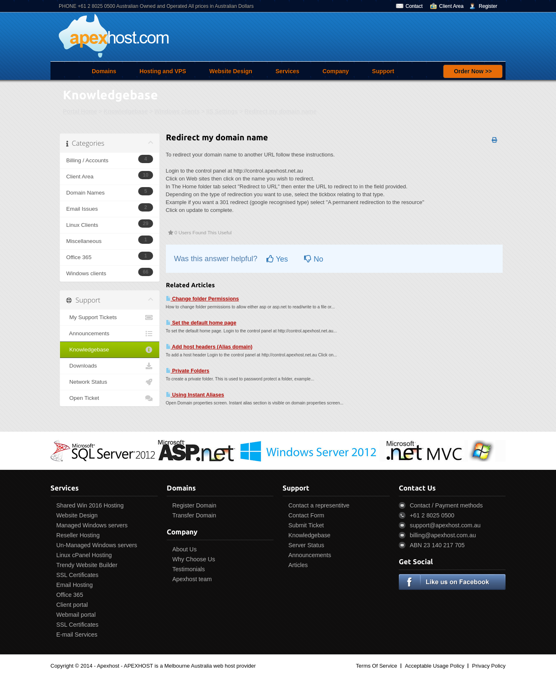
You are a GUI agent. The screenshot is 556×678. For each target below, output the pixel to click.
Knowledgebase (125, 111)
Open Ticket (109, 398)
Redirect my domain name (280, 111)
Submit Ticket (306, 525)
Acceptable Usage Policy (435, 666)
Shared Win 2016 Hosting (90, 505)
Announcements (109, 334)
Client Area (451, 6)
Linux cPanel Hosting (84, 555)
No (313, 259)
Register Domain (194, 505)
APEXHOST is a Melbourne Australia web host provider (190, 666)
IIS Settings (222, 111)
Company (336, 71)
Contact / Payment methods (446, 505)
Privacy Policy (489, 666)
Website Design (230, 71)
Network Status (109, 382)
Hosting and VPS (162, 71)
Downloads (109, 366)
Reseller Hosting (78, 535)
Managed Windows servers (91, 525)
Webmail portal (76, 614)
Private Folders (188, 371)
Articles (298, 565)
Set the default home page (201, 323)
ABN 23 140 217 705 (437, 545)
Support (383, 71)
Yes (277, 259)
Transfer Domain (194, 515)
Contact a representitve (319, 505)
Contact (413, 6)
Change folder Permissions (202, 299)
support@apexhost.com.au (445, 525)
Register (488, 6)
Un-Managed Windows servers (96, 545)
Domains (104, 71)
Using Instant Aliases (195, 395)
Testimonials (189, 569)
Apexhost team (192, 579)
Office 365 (69, 594)
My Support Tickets (109, 317)
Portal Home (80, 111)
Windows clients (177, 111)
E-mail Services (76, 634)
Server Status (306, 545)
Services (288, 71)
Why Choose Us (194, 559)
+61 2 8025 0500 (432, 515)
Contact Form (306, 515)
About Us (185, 549)
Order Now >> (473, 71)
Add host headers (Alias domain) (209, 347)
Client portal (72, 604)
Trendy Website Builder (86, 565)
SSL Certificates (77, 575)
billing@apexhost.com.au (443, 535)
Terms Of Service (376, 666)
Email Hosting (74, 585)
